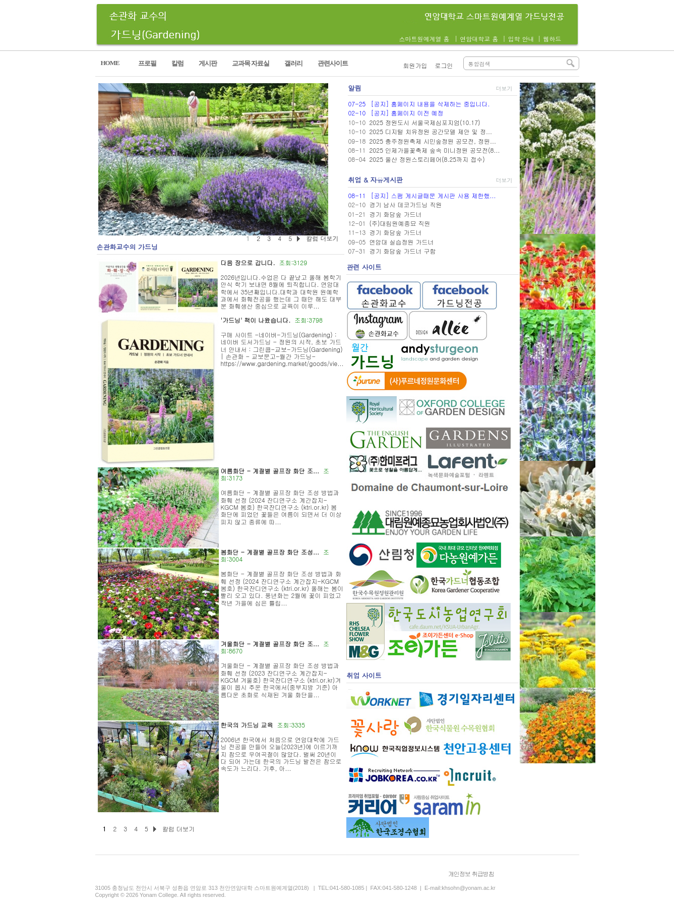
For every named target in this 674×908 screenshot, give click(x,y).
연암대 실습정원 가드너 (401, 241)
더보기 (504, 88)
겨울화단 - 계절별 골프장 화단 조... (270, 643)
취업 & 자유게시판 (375, 180)
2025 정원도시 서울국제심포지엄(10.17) (424, 122)
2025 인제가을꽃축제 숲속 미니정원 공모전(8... (434, 150)
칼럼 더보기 (178, 828)
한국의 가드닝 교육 (247, 724)
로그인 (444, 65)
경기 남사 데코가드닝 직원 (405, 204)
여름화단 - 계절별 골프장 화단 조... (270, 470)
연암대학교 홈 (479, 38)
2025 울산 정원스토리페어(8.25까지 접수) (426, 159)
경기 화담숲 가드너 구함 (402, 251)
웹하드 (552, 38)
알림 (354, 88)
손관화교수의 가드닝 (127, 247)
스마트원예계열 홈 (424, 38)
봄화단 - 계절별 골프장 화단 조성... (270, 552)
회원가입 (415, 65)
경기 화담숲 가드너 (395, 214)
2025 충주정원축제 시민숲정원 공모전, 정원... (432, 141)
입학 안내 (521, 38)
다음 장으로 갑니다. (248, 262)
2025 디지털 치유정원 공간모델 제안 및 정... (430, 131)
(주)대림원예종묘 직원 (399, 223)
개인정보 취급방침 (471, 873)
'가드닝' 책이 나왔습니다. (256, 320)
